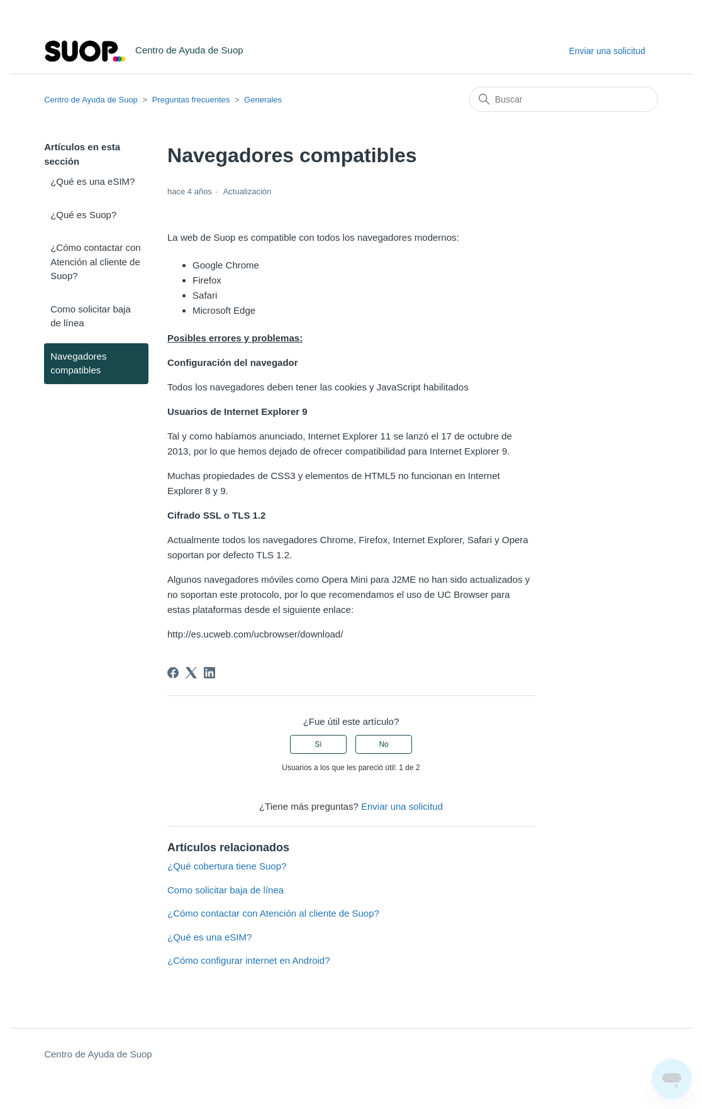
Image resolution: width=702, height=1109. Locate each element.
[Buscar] (563, 99)
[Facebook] (173, 672)
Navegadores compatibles (78, 363)
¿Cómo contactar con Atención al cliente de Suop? (95, 261)
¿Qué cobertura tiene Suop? (226, 866)
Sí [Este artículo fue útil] (318, 744)
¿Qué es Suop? (83, 214)
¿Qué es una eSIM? (92, 181)
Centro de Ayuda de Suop (91, 99)
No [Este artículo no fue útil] (383, 744)
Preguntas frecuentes (191, 99)
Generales (263, 99)
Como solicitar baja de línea (90, 316)
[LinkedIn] (209, 672)
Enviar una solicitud (607, 51)
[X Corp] (191, 672)
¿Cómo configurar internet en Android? (248, 960)
